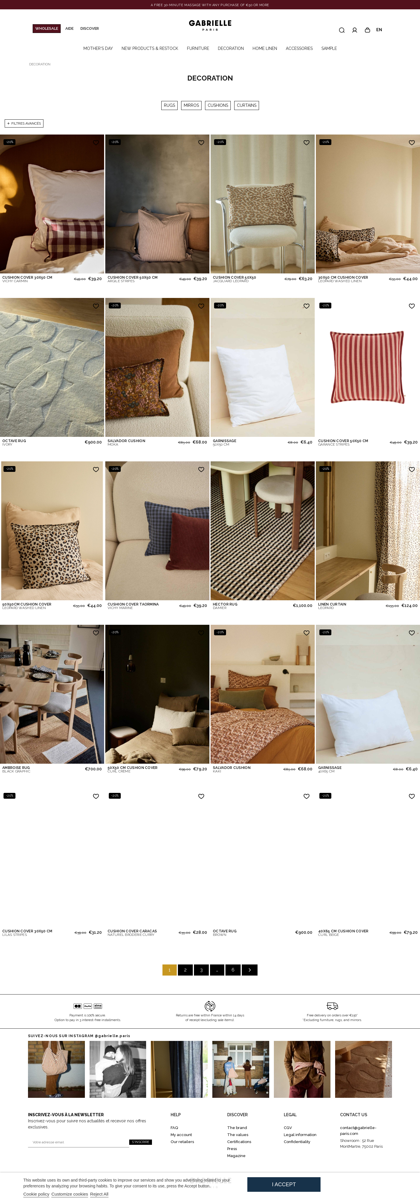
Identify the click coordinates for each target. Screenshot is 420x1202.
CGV (288, 1128)
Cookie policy (36, 1193)
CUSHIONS (218, 105)
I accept (284, 1184)
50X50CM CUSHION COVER (26, 606)
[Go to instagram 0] (56, 1069)
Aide (69, 28)
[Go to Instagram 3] (240, 1069)
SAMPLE (329, 48)
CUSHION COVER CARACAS (132, 932)
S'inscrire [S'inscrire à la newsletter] (140, 1142)
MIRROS (191, 105)
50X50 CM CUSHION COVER (133, 769)
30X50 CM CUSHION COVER (343, 279)
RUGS (169, 105)
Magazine (236, 1156)
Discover (89, 28)
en (381, 29)
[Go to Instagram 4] (302, 1069)
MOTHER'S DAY (98, 48)
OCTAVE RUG (14, 442)
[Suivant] (250, 970)
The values (237, 1135)
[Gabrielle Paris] (210, 26)
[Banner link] (210, 5)
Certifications (239, 1142)
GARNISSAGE (224, 442)
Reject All (99, 1193)
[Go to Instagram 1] (118, 1069)
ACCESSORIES (299, 48)
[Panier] (367, 30)
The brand (237, 1128)
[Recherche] (342, 30)
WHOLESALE (46, 28)
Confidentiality (297, 1142)
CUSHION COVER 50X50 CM (133, 279)
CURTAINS (246, 105)
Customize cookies (69, 1193)
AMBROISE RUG (16, 769)
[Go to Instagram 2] (179, 1069)
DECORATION (231, 48)
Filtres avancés (24, 123)
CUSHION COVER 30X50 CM (27, 279)
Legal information (300, 1135)
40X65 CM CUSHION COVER (343, 932)
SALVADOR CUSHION (126, 442)
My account (181, 1135)
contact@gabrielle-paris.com (358, 1131)
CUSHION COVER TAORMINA (133, 606)
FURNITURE (198, 48)
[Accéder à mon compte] (355, 30)
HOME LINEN (265, 48)
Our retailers (182, 1142)
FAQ (174, 1128)
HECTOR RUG (225, 606)
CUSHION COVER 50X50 (234, 279)
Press (232, 1149)
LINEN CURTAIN (332, 606)
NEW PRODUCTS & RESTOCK (150, 48)
